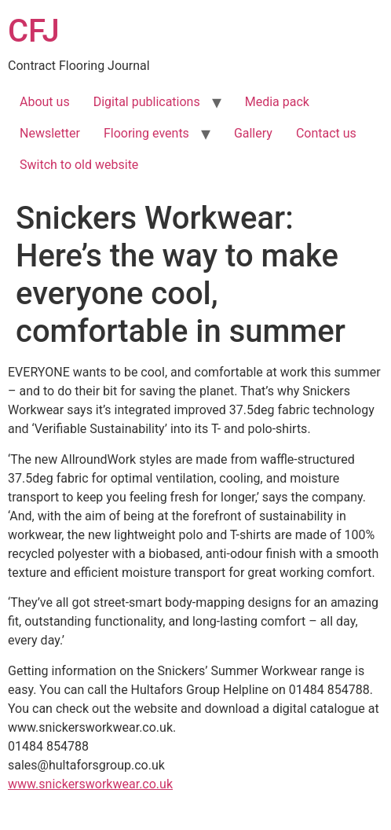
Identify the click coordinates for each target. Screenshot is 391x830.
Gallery (253, 133)
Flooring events (146, 133)
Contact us (326, 133)
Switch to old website (79, 164)
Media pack (277, 101)
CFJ (34, 31)
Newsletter (50, 133)
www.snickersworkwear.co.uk (90, 784)
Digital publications (146, 101)
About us (45, 101)
